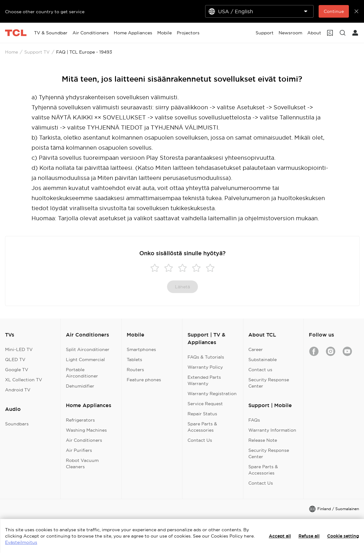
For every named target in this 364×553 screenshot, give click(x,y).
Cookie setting (343, 536)
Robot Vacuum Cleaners (82, 463)
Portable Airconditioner (82, 373)
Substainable (262, 359)
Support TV (37, 52)
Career (255, 349)
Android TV (18, 390)
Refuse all (309, 536)
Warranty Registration (212, 393)
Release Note (262, 440)
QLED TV (15, 359)
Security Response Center (268, 383)
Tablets (134, 359)
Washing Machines (86, 430)
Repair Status (202, 414)
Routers (135, 369)
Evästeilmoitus (21, 542)
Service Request (205, 403)
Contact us (260, 369)
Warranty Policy (205, 367)
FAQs (254, 420)
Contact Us (200, 440)
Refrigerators (80, 420)
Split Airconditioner (87, 349)
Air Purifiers (79, 450)
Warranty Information (272, 430)
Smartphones (141, 349)
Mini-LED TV (19, 349)
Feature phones (144, 380)
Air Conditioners (84, 440)
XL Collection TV (23, 380)
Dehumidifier (80, 386)
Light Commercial (85, 359)
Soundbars (17, 424)
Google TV (16, 369)
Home (11, 52)
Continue (334, 11)
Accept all (280, 536)
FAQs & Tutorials (206, 357)
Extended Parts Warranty (204, 380)
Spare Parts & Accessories (202, 427)
